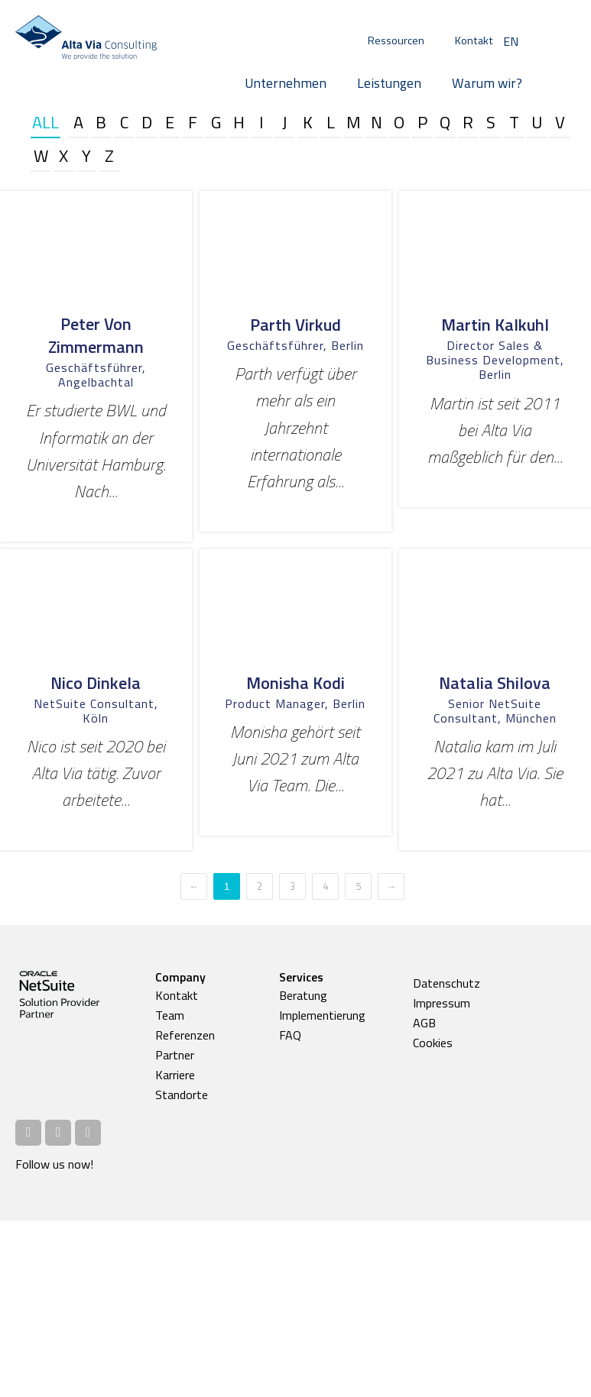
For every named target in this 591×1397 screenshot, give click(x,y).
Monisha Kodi (295, 682)
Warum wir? (487, 83)
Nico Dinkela (95, 682)
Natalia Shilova (494, 682)
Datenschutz (446, 983)
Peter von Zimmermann (96, 335)
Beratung (303, 995)
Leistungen (389, 83)
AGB (424, 1023)
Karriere (175, 1075)
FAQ (290, 1035)
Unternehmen (285, 83)
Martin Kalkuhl (495, 324)
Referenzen (185, 1035)
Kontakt (474, 40)
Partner (174, 1055)
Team (169, 1015)
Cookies (433, 1042)
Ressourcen (396, 40)
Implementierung (322, 1015)
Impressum (441, 1003)
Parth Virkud (295, 324)
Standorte (181, 1094)
